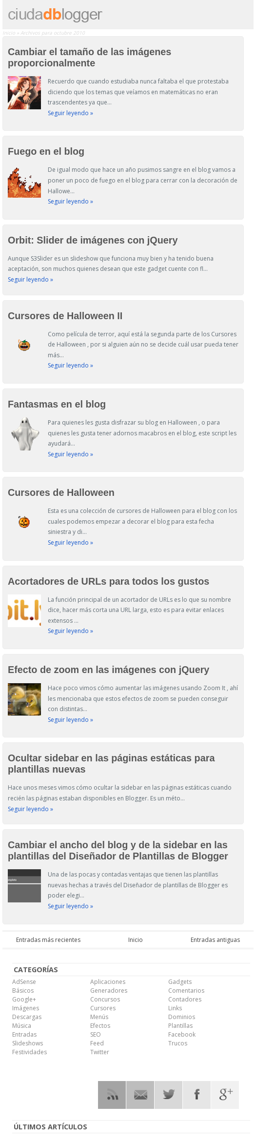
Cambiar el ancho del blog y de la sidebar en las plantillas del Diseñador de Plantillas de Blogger (118, 850)
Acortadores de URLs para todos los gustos (108, 581)
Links (175, 1008)
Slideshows (27, 1043)
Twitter (99, 1052)
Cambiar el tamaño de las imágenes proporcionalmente (89, 57)
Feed (97, 1043)
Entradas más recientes (48, 940)
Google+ (24, 999)
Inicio (9, 32)
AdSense (24, 982)
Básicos (23, 990)
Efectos (100, 1025)
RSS (112, 1095)
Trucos (177, 1043)
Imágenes (25, 1008)
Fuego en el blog (46, 151)
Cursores (103, 1008)
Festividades (29, 1052)
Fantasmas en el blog (57, 404)
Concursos (105, 999)
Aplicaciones (107, 982)
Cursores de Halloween (61, 492)
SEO (95, 1034)
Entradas (24, 1034)
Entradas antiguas (215, 940)
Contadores (184, 999)
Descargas (26, 1017)
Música (21, 1025)
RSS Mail (140, 1095)
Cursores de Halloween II (65, 315)
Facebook (182, 1034)
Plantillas (180, 1025)
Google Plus (225, 1095)
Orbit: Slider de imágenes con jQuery (92, 240)
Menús (99, 1017)
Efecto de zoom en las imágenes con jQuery (108, 669)
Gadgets (180, 982)
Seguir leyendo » (70, 113)
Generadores (108, 990)
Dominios (181, 1017)
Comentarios (186, 990)
